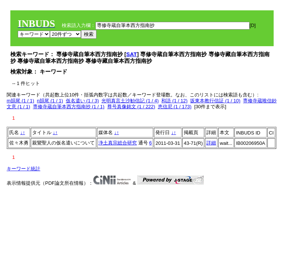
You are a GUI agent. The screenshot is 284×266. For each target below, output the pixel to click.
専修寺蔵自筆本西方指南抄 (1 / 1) (69, 106)
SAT (131, 54)
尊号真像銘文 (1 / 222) (131, 106)
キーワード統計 (23, 168)
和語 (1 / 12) (174, 100)
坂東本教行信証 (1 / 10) (215, 100)
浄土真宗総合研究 (117, 143)
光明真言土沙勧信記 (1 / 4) (130, 100)
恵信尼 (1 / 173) (175, 106)
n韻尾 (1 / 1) (50, 100)
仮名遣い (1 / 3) (82, 100)
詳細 (211, 143)
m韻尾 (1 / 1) (20, 100)
